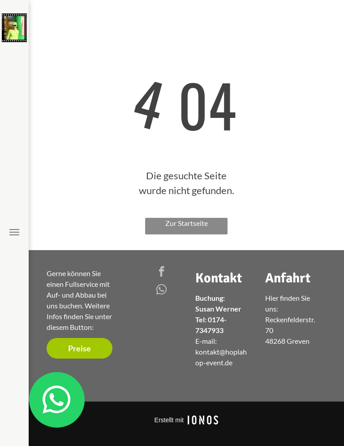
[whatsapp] (161, 290)
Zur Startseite (186, 223)
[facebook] (161, 272)
